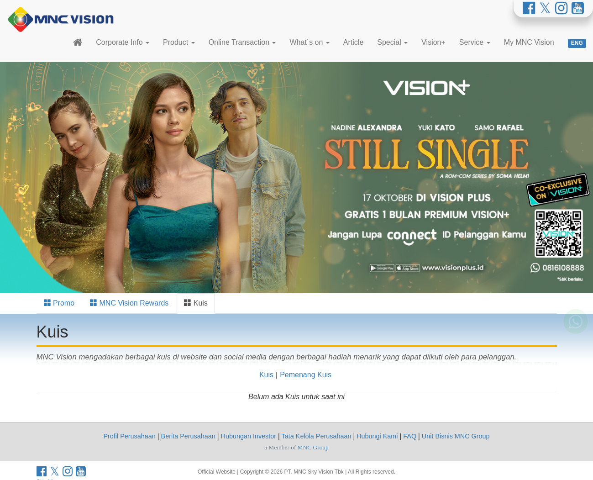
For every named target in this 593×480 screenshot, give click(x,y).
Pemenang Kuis (305, 375)
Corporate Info (122, 42)
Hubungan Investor (249, 436)
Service (474, 42)
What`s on (309, 42)
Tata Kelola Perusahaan (317, 436)
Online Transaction (242, 42)
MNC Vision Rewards (129, 303)
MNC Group (313, 447)
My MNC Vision (529, 42)
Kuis (196, 303)
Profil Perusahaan (129, 436)
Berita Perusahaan (188, 436)
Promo (59, 303)
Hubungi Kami (377, 436)
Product (179, 42)
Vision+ (433, 42)
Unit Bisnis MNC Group (456, 436)
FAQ (409, 436)
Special (392, 42)
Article (353, 42)
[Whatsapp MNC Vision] (575, 333)
